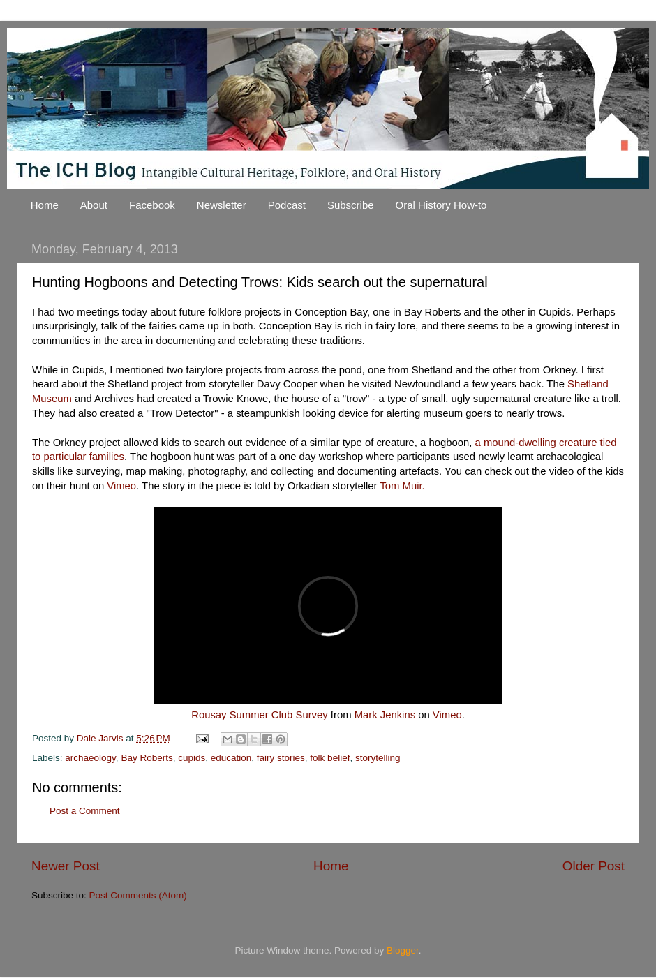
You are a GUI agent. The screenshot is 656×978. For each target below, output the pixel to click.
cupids (191, 758)
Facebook (152, 205)
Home (45, 205)
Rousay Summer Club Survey (259, 714)
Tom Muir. (402, 485)
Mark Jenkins (385, 714)
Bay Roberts (146, 758)
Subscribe (350, 205)
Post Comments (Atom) (138, 895)
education (231, 758)
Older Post (593, 866)
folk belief (330, 758)
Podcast (287, 205)
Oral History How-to (441, 205)
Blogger (403, 950)
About (93, 205)
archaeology (90, 758)
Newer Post (65, 866)
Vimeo (121, 485)
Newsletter (221, 205)
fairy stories (281, 758)
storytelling (378, 758)
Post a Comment (85, 811)
